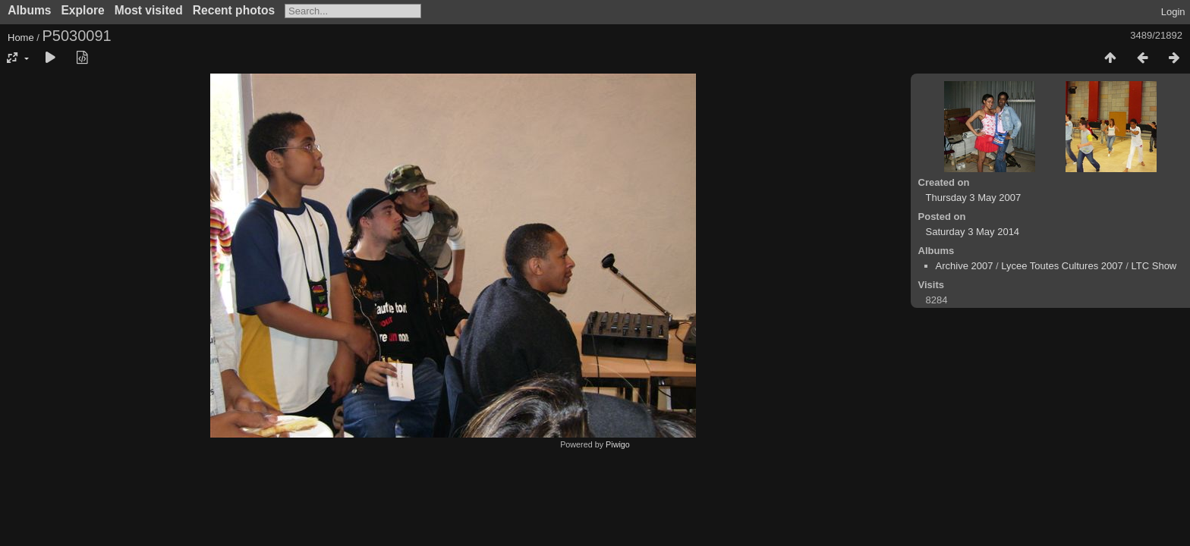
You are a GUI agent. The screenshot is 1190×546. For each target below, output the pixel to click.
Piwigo (618, 444)
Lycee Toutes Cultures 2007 (1061, 265)
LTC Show (1154, 265)
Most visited (149, 10)
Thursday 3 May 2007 (974, 197)
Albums (29, 10)
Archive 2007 (964, 265)
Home (21, 37)
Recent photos (234, 10)
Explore (82, 10)
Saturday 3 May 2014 (973, 231)
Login (1173, 11)
